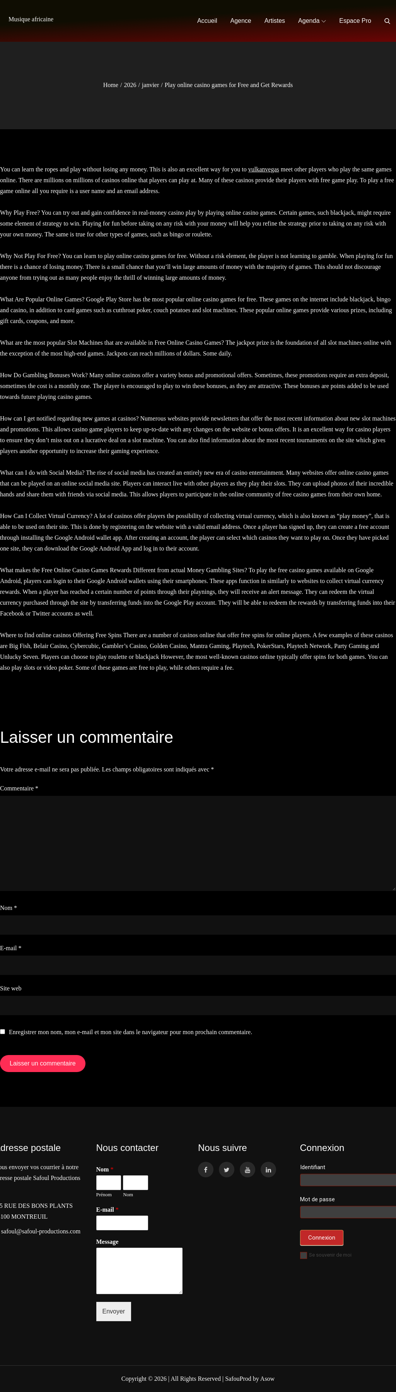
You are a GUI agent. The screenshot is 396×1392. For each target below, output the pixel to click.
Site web (11, 988)
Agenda (312, 20)
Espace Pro (355, 20)
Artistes (275, 20)
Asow (267, 1378)
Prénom (104, 1194)
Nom (8, 908)
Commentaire (19, 788)
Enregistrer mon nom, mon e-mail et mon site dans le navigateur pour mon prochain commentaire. (130, 1032)
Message (107, 1241)
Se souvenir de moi (326, 1255)
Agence (240, 20)
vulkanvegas (263, 169)
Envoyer (113, 1311)
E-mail (11, 948)
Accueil (207, 20)
